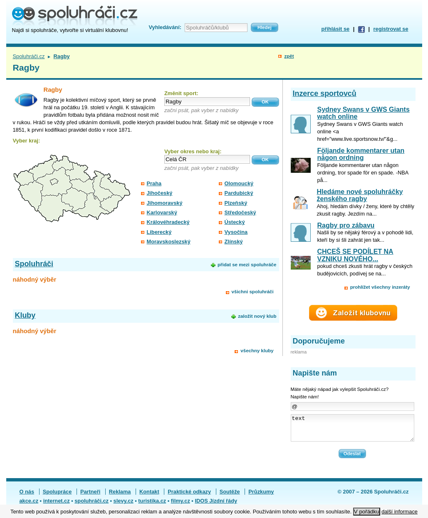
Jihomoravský (165, 203)
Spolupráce (57, 496)
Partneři (90, 496)
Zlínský (234, 241)
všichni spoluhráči (253, 291)
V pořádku (366, 511)
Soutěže (230, 496)
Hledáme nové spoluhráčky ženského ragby (360, 195)
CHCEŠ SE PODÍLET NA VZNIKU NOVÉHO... (355, 255)
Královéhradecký (168, 222)
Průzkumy (261, 496)
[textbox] (207, 101)
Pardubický (239, 193)
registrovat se (391, 29)
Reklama (120, 496)
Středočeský (240, 212)
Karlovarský (162, 212)
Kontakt (149, 496)
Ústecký (235, 222)
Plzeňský (236, 203)
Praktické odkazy (189, 496)
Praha (154, 183)
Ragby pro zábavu (346, 225)
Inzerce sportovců (324, 93)
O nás (27, 496)
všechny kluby (256, 350)
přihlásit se (336, 29)
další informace (399, 511)
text (352, 430)
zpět (289, 56)
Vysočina (236, 232)
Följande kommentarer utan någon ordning (361, 154)
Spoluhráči (34, 264)
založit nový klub (257, 316)
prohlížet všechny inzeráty (380, 287)
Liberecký (159, 232)
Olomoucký (239, 183)
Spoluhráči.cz (29, 56)
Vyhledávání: (165, 27)
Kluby (25, 315)
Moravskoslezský (168, 241)
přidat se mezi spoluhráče (247, 264)
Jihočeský (160, 193)
